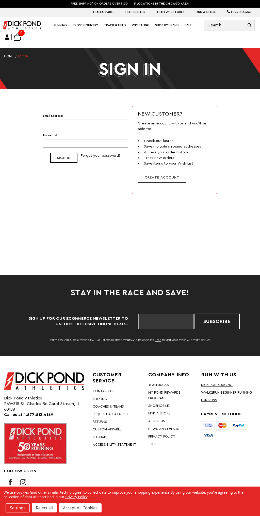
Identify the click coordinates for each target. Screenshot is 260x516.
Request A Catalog (110, 414)
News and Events (163, 429)
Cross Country (85, 25)
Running (60, 25)
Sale (188, 25)
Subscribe (217, 321)
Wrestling (141, 25)
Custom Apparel (107, 429)
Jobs (152, 444)
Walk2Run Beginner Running (226, 392)
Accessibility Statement (114, 444)
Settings (17, 508)
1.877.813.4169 (239, 11)
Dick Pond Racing (217, 385)
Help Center (135, 11)
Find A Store (206, 11)
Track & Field (115, 25)
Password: (50, 135)
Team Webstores (170, 11)
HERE (158, 340)
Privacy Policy (161, 436)
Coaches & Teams (108, 406)
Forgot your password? (100, 155)
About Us (156, 421)
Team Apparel (103, 11)
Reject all (44, 508)
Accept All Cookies (80, 508)
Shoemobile (158, 406)
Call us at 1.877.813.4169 (28, 415)
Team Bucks (158, 385)
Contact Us (104, 391)
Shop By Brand (167, 25)
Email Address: (53, 116)
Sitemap (99, 437)
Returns (100, 422)
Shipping (100, 399)
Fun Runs (209, 400)
